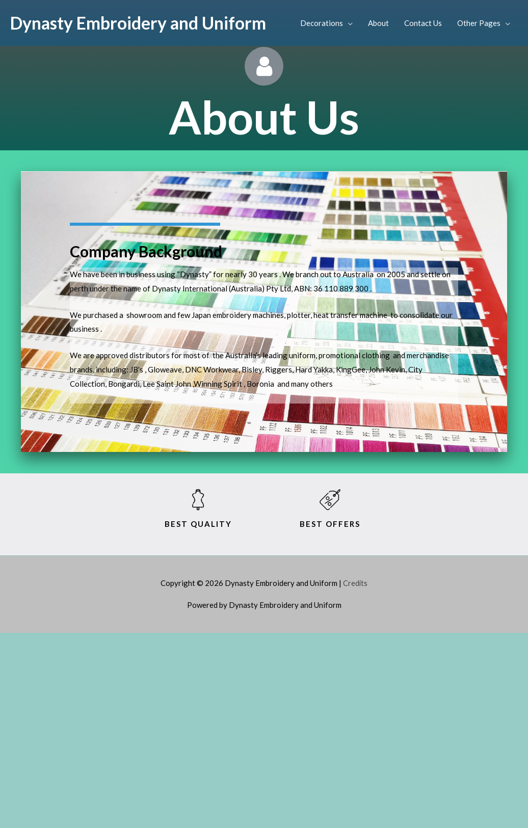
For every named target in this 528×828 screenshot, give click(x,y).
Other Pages (478, 23)
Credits (355, 582)
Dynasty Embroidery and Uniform (144, 23)
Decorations (321, 23)
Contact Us (423, 23)
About (378, 23)
